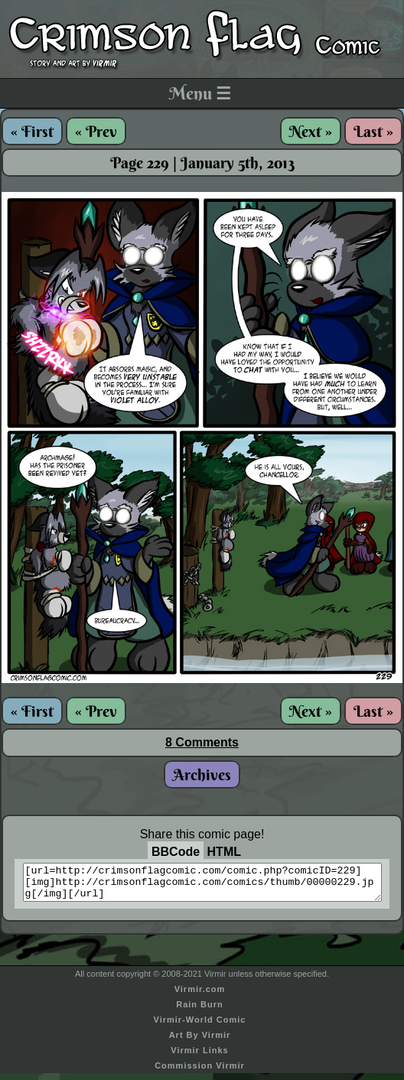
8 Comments (202, 742)
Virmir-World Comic (200, 1026)
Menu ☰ (200, 93)
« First (32, 131)
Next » (310, 131)
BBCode (176, 851)
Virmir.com (200, 995)
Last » (373, 131)
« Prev (96, 131)
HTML (224, 851)
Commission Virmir (200, 1072)
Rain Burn (199, 1011)
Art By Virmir (200, 1041)
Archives (202, 774)
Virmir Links (199, 1057)
